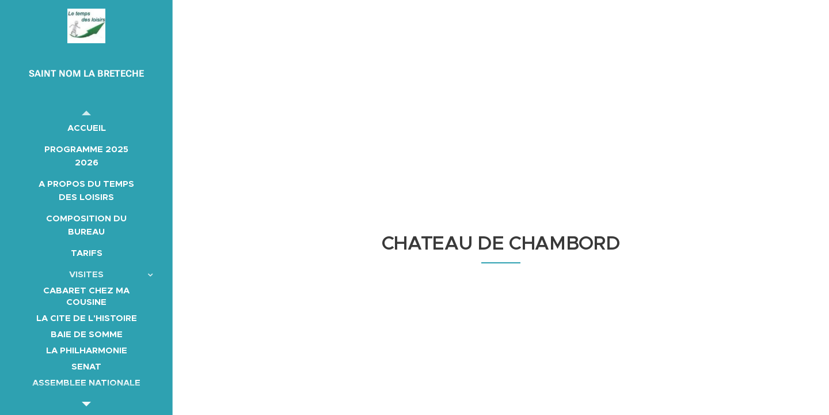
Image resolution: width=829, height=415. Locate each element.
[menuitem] (86, 127)
